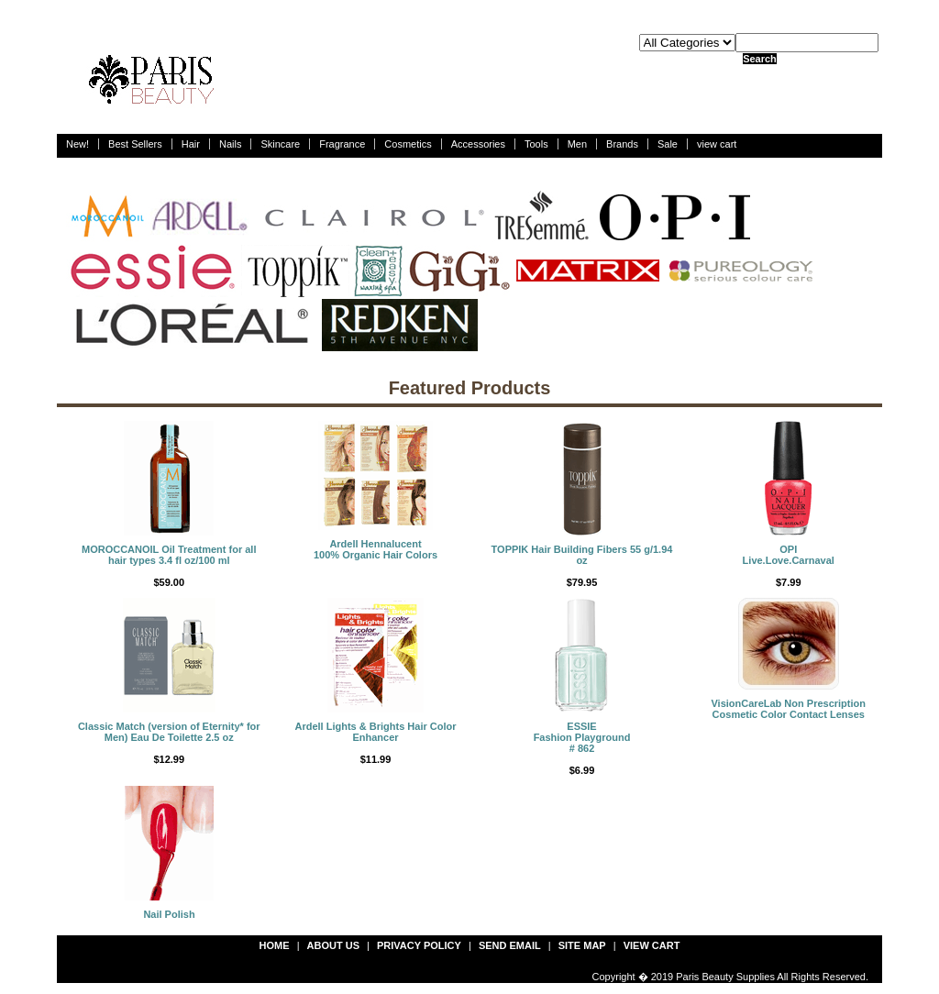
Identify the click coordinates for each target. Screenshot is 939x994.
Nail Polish (168, 914)
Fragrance (342, 143)
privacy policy (419, 945)
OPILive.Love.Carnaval (788, 555)
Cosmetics (407, 143)
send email (510, 945)
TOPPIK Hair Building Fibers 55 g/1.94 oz (582, 555)
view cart (716, 143)
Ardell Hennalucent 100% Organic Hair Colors (375, 549)
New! (77, 143)
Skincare (280, 143)
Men (577, 143)
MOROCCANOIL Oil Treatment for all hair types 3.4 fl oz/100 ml (169, 555)
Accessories (478, 143)
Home (275, 945)
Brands (622, 143)
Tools (536, 143)
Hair (191, 143)
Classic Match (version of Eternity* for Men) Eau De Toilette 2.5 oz (169, 732)
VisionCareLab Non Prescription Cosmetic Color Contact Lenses (788, 709)
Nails (230, 143)
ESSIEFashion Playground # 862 (582, 737)
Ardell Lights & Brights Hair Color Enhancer (375, 732)
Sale (667, 143)
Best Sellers (135, 143)
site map (582, 945)
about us (333, 945)
